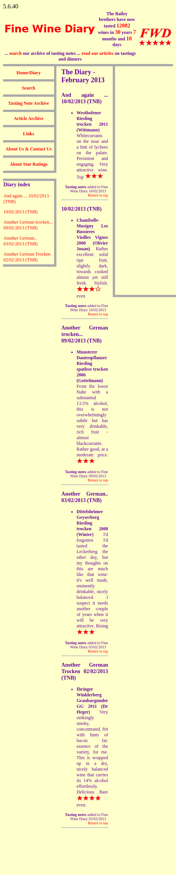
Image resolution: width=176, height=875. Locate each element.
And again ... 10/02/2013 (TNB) (84, 98)
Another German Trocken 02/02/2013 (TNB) (26, 256)
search (15, 53)
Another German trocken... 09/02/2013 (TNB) (28, 224)
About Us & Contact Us (28, 149)
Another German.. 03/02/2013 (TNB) (20, 240)
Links (28, 133)
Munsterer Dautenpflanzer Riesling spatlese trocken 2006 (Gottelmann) (92, 366)
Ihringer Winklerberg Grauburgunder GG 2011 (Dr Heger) (92, 700)
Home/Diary (28, 72)
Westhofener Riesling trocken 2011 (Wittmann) (92, 121)
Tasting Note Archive (28, 103)
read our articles (98, 53)
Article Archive (28, 118)
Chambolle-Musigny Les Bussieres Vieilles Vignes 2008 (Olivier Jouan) (92, 234)
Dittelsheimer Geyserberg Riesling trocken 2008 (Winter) (92, 523)
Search (28, 88)
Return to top (98, 195)
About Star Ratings (28, 164)
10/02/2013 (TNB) (20, 211)
